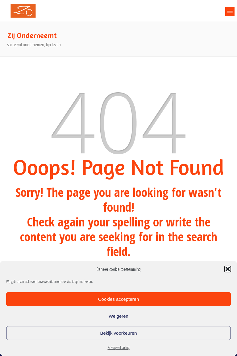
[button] (228, 269)
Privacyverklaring (119, 347)
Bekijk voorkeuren (118, 333)
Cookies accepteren (118, 299)
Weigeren (118, 316)
